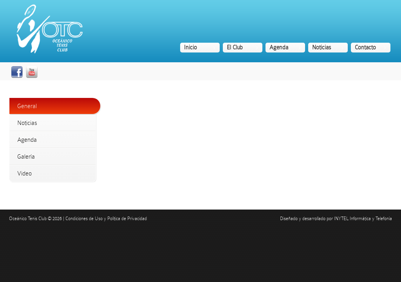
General (27, 106)
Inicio (190, 47)
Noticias (321, 47)
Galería (26, 156)
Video (24, 173)
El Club (235, 47)
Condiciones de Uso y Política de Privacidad (106, 218)
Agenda (278, 47)
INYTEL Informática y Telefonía (363, 218)
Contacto (365, 47)
